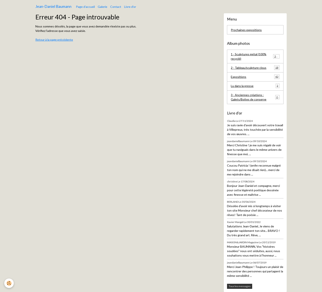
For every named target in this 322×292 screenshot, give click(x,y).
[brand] (53, 6)
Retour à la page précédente (54, 39)
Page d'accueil (85, 6)
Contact (115, 6)
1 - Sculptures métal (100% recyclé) (255, 56)
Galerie (102, 6)
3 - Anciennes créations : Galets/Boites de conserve (255, 97)
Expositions (255, 77)
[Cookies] (9, 283)
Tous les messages (239, 286)
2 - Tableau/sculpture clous (255, 67)
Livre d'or (130, 6)
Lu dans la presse (255, 86)
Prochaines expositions (246, 30)
